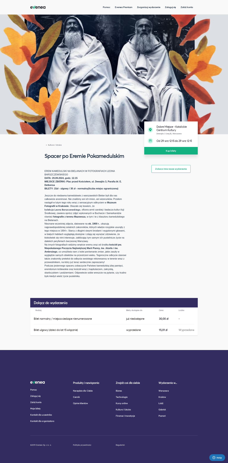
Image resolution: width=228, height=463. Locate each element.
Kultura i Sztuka (123, 409)
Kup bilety (171, 150)
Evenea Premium (123, 7)
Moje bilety (35, 408)
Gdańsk (162, 409)
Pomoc (106, 7)
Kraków (162, 397)
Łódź (160, 403)
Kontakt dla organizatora (42, 421)
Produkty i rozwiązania (86, 383)
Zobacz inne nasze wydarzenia (171, 168)
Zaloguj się (170, 7)
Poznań (162, 415)
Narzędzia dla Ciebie (83, 390)
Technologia (122, 397)
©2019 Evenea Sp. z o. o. (40, 445)
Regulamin (120, 445)
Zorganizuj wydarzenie (148, 7)
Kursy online (122, 403)
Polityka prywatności (82, 445)
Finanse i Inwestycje (125, 415)
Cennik (76, 397)
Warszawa (163, 390)
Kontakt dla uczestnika (41, 414)
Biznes (119, 390)
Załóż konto (187, 7)
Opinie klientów (80, 403)
